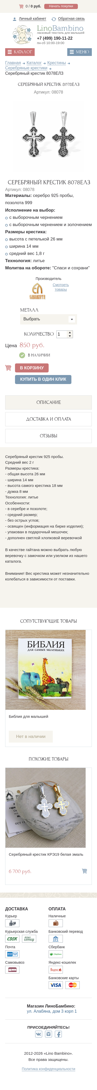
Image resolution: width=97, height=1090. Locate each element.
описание (48, 402)
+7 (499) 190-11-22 (54, 38)
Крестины (56, 63)
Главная (13, 63)
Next (88, 135)
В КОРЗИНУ (32, 368)
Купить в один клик (43, 379)
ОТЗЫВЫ (48, 436)
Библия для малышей (28, 716)
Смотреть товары (61, 287)
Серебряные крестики (26, 68)
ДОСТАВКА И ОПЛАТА (48, 419)
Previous (8, 135)
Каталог (34, 63)
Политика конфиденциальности (48, 1069)
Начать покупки (61, 6)
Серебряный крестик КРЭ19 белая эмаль (46, 854)
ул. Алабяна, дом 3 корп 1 (52, 1011)
